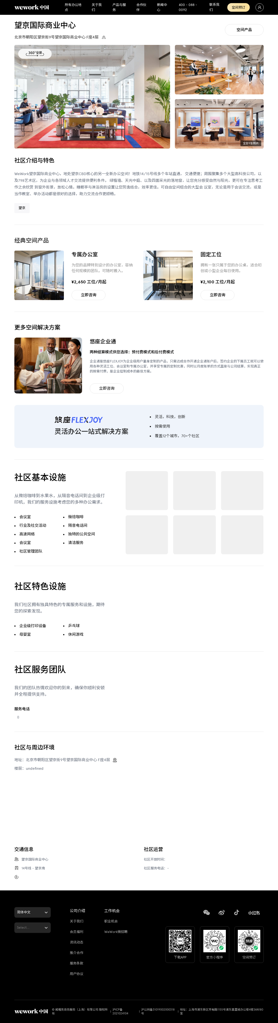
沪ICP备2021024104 (120, 1011)
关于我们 (76, 921)
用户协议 (76, 974)
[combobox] (17, 912)
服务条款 (76, 963)
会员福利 (76, 932)
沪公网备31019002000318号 (158, 1011)
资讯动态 (76, 942)
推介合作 (76, 953)
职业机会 (111, 921)
